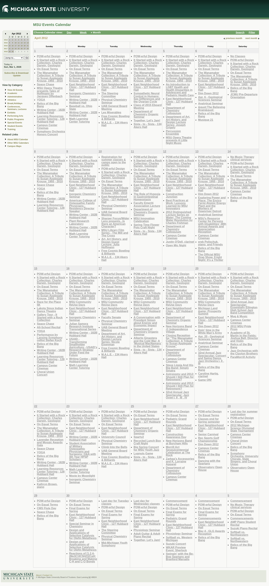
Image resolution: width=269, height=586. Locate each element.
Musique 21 (205, 119)
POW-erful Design (48, 56)
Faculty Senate (111, 317)
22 (9, 48)
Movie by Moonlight (82, 475)
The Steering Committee (109, 95)
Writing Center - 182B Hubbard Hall (51, 111)
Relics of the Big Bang (48, 105)
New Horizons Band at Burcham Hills (179, 442)
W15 (6, 43)
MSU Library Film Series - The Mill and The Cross (114, 232)
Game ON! (205, 379)
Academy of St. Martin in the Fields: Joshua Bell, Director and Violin (244, 336)
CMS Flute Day (46, 508)
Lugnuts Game (143, 453)
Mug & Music (239, 316)
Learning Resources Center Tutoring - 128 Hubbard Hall (51, 119)
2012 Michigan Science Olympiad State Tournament (242, 428)
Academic (12, 93)
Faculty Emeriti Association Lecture (147, 204)
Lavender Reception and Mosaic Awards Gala (50, 442)
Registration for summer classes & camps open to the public (113, 161)
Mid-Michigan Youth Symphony (114, 544)
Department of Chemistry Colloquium (175, 110)
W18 (6, 51)
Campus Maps (14, 146)
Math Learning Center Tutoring (79, 120)
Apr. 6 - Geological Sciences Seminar (210, 99)
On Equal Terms (47, 68)
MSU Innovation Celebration (144, 220)
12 (22, 43)
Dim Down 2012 (208, 93)
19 (22, 46)
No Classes (237, 56)
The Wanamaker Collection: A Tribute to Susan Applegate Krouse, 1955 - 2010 (50, 76)
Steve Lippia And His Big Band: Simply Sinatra (179, 368)
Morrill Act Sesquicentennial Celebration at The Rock (178, 451)
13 (25, 43)
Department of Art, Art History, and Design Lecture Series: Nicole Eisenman (113, 339)
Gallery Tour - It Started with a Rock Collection (50, 317)
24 (15, 48)
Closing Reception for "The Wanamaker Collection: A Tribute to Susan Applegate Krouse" (179, 341)
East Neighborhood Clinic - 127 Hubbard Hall (82, 87)
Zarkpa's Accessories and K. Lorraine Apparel (180, 461)
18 (19, 46)
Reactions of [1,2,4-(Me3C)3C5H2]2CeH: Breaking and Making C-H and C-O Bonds (83, 557)
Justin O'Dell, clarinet (180, 241)
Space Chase (45, 84)
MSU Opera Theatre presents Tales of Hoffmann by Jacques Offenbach (50, 92)
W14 (6, 40)
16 (13, 46)
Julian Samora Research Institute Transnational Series (82, 326)
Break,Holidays (14, 103)
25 (19, 48)
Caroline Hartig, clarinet (208, 375)
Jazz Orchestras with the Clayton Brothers (244, 352)
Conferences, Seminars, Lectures (17, 107)
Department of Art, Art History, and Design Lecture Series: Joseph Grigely (178, 122)
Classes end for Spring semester (209, 420)
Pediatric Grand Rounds (176, 420)
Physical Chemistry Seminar (114, 101)
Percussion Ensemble (173, 133)
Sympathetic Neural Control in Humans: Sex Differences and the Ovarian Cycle (147, 97)
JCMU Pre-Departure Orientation (244, 96)
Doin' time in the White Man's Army (210, 331)
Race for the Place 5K (49, 303)
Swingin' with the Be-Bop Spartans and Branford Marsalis (180, 556)
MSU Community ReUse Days (80, 303)
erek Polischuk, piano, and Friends (210, 243)
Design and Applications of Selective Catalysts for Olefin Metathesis (83, 534)
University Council (113, 436)
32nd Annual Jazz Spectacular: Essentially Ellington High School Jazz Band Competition (244, 307)
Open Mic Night (176, 245)
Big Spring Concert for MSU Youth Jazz (146, 448)
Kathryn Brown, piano (47, 486)
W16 (6, 46)
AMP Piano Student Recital (243, 523)
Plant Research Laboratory (79, 222)
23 (13, 48)
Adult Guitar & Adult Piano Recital (147, 535)
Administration (14, 97)
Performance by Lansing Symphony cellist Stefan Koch (49, 337)
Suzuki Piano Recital (244, 528)
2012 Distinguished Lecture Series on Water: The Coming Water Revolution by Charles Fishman (179, 217)
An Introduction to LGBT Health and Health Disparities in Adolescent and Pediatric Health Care (180, 90)
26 (22, 48)
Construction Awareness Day (176, 436)
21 (28, 46)
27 (25, 48)
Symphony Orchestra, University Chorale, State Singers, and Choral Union (244, 459)
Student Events (14, 126)
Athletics (11, 100)
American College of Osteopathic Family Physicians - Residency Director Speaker (82, 206)
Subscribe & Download (16, 73)
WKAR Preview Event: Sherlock (176, 549)
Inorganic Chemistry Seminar (82, 95)
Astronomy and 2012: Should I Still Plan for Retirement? (180, 376)
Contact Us (47, 575)
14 (28, 43)
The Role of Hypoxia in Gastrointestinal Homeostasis (147, 196)
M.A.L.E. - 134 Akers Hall (114, 124)
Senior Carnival (208, 434)
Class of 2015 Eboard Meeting (148, 106)
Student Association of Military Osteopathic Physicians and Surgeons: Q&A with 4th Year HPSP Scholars (82, 451)
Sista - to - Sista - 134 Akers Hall (148, 125)
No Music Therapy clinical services (242, 158)
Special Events (14, 122)
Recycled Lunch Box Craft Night (147, 442)
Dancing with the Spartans (209, 462)
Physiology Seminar (147, 530)
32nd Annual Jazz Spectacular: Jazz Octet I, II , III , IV (177, 394)
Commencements (209, 518)
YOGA (41, 99)
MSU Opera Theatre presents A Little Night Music (179, 140)
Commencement (177, 500)
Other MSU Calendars (18, 143)
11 (19, 43)
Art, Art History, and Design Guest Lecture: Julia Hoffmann (114, 243)
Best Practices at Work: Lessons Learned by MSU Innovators (177, 204)
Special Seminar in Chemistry (81, 525)
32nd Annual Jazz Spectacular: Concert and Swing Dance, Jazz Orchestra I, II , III (212, 358)
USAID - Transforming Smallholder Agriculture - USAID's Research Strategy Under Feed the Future (83, 347)
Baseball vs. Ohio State (80, 107)
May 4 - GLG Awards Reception (211, 532)
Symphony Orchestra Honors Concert (51, 133)
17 (15, 46)
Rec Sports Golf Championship (208, 439)
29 (9, 51)
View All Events (15, 90)
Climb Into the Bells (114, 447)
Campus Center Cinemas (47, 127)
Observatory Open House (210, 469)
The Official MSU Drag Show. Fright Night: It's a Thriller (210, 257)
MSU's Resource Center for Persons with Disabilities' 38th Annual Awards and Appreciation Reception (212, 225)
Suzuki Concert (176, 543)
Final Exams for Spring (79, 510)
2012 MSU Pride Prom (240, 328)
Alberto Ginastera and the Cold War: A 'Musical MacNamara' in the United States (147, 342)
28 (28, 48)
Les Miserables (111, 112)
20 (25, 46)
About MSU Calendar (17, 139)
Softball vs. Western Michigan (179, 539)
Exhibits (11, 112)
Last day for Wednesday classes (147, 502)
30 (13, 51)
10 (15, 43)
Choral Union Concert (45, 373)
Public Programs (15, 119)
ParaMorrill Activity (243, 357)
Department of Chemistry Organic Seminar (146, 114)
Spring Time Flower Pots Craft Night (146, 226)
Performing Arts (15, 116)
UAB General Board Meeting (114, 107)
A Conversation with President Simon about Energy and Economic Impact (147, 321)
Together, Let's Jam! (147, 120)
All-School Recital (48, 327)
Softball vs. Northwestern (239, 534)
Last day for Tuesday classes (115, 502)
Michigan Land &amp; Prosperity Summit (209, 311)
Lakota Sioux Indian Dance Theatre (50, 310)
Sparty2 (139, 436)
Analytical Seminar (210, 103)
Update (17, 75)
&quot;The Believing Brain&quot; (211, 108)
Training (11, 129)
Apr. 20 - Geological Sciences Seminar (211, 338)
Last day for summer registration (244, 413)
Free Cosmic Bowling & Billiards (115, 118)
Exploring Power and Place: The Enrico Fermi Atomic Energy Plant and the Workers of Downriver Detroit (212, 204)
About (38, 575)
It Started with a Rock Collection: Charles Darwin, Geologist (51, 62)
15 (9, 46)
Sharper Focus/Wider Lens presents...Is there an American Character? (115, 222)
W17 (6, 48)
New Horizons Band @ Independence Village (179, 329)
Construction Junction (174, 195)
